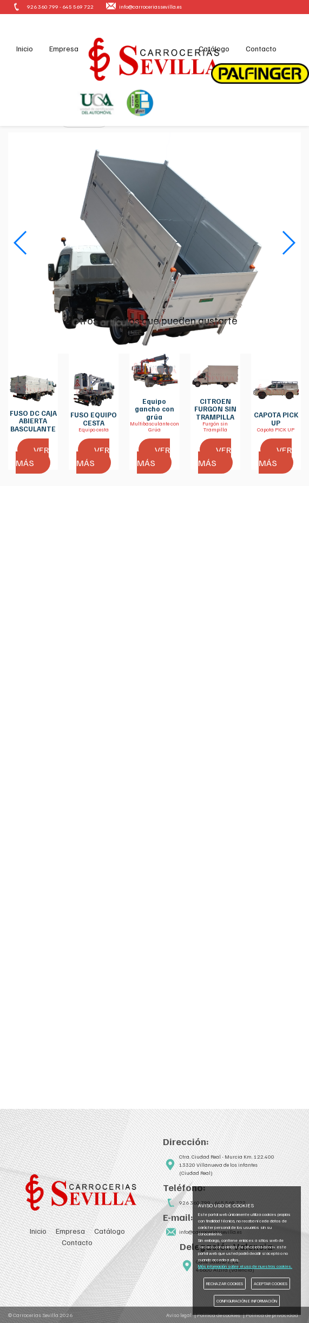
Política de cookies (218, 1315)
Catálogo (211, 49)
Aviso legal (179, 1315)
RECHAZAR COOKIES (224, 1283)
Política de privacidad (272, 1315)
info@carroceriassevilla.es (150, 7)
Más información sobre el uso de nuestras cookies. (245, 1266)
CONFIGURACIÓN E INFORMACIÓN (246, 1301)
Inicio (25, 49)
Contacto (260, 49)
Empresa (65, 49)
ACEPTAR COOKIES (270, 1283)
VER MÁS (32, 456)
